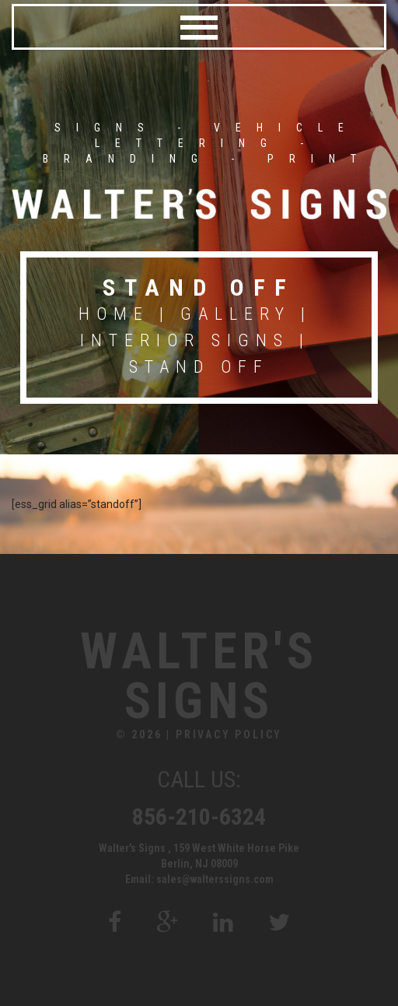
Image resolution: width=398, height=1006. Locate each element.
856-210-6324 (199, 816)
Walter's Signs (199, 677)
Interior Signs (184, 340)
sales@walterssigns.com (215, 879)
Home (114, 314)
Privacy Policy (229, 734)
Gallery (235, 314)
